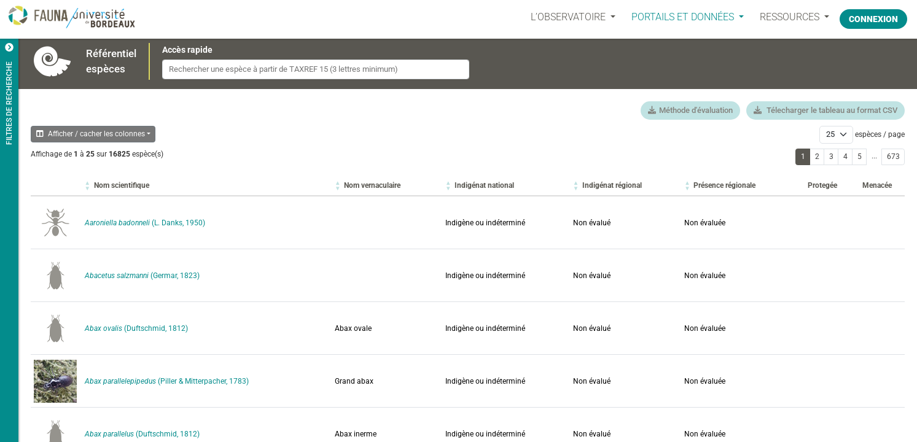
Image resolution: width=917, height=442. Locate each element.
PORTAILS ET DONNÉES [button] (677, 17)
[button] (121, 185)
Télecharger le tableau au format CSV (825, 110)
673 (893, 156)
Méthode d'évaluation (690, 110)
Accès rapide (187, 50)
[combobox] (315, 69)
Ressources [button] (784, 17)
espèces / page (880, 134)
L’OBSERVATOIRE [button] (562, 17)
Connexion (873, 16)
